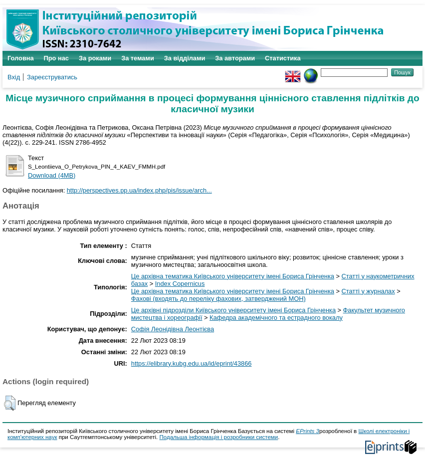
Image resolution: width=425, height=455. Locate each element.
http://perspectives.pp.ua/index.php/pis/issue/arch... (139, 190)
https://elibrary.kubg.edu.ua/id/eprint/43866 (191, 363)
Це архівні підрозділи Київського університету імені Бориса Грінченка (233, 310)
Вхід (13, 77)
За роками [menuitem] (95, 58)
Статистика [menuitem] (283, 58)
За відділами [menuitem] (185, 58)
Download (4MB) (51, 175)
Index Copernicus (180, 283)
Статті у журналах (368, 291)
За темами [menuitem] (137, 58)
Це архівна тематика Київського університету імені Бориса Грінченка (232, 276)
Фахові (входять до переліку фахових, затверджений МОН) (218, 298)
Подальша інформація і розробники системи (219, 437)
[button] (9, 403)
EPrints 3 (307, 431)
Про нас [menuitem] (56, 58)
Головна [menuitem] (20, 58)
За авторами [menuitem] (235, 58)
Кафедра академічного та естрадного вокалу (276, 317)
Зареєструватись (52, 77)
